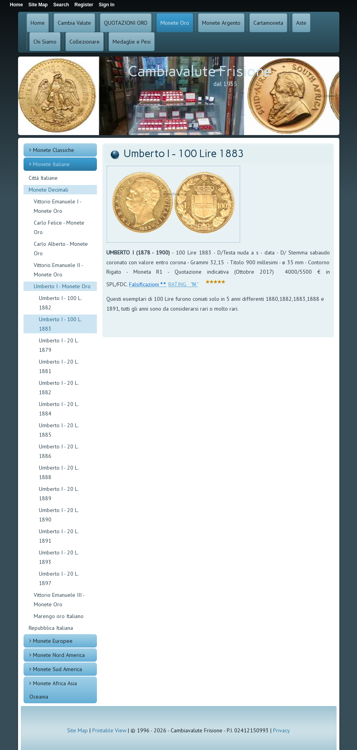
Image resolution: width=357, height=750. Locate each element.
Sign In (107, 4)
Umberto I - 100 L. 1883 (60, 324)
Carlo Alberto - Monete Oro (61, 248)
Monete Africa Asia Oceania (53, 690)
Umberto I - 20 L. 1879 (58, 345)
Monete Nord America (59, 655)
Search (61, 4)
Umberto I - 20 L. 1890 (58, 515)
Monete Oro (174, 22)
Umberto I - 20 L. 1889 (58, 493)
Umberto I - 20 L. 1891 (58, 536)
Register (84, 4)
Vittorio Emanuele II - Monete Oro (58, 270)
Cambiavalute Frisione (199, 71)
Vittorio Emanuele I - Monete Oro (57, 206)
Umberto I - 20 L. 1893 (58, 557)
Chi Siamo (44, 41)
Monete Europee (53, 640)
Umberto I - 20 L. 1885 (58, 430)
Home (38, 22)
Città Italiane (43, 177)
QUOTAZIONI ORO (126, 22)
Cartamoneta (268, 22)
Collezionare (84, 41)
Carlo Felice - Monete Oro (59, 227)
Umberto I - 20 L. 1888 (58, 472)
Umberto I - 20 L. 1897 (58, 578)
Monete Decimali (48, 189)
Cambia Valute (74, 22)
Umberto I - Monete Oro (62, 286)
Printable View (109, 730)
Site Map (77, 730)
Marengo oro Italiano (59, 616)
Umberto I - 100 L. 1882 (60, 303)
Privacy (281, 730)
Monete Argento (221, 22)
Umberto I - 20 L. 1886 (58, 451)
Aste (301, 22)
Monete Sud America (57, 669)
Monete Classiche (53, 150)
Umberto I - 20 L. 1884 (58, 409)
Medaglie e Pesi (132, 41)
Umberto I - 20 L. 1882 (58, 387)
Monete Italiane (51, 164)
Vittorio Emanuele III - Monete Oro (59, 599)
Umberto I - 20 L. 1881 (58, 366)
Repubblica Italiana (51, 627)
